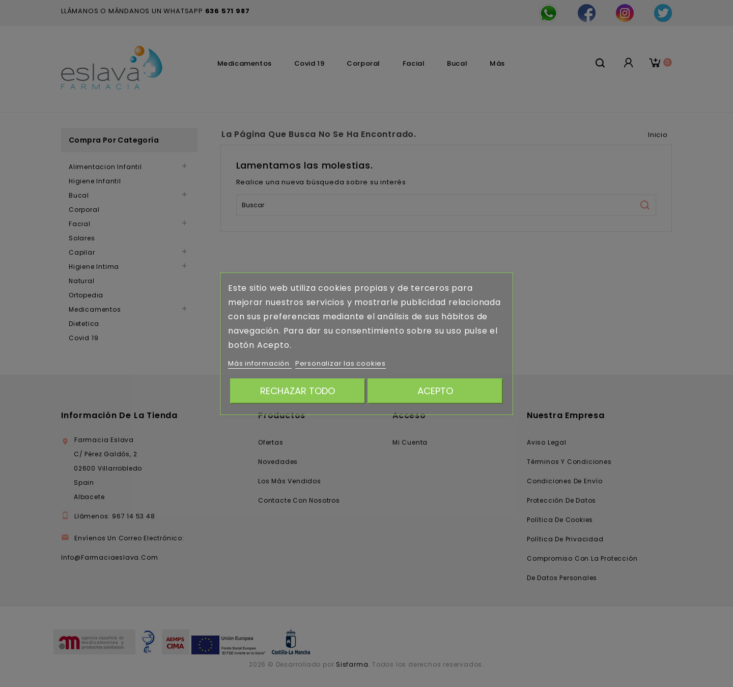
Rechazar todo (297, 390)
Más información (260, 363)
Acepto (435, 390)
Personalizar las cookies (340, 363)
